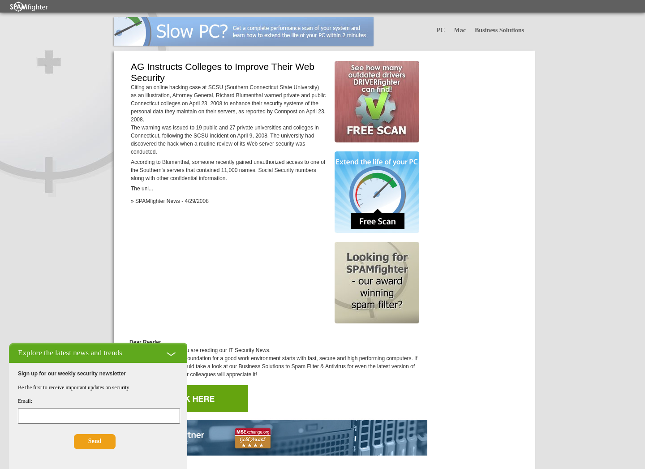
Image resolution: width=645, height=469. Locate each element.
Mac (459, 30)
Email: (25, 401)
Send (95, 441)
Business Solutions (499, 30)
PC (441, 30)
